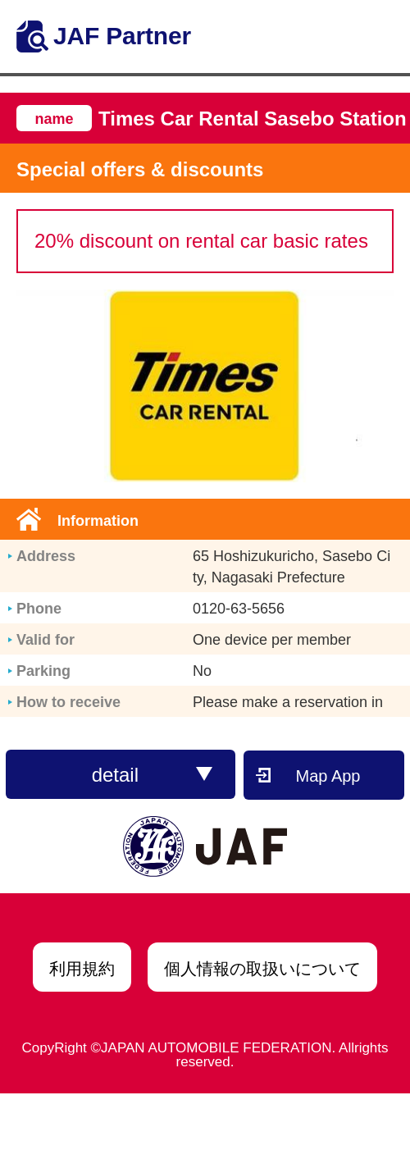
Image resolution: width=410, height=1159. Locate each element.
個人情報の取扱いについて (262, 969)
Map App (328, 776)
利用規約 (82, 969)
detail (152, 775)
